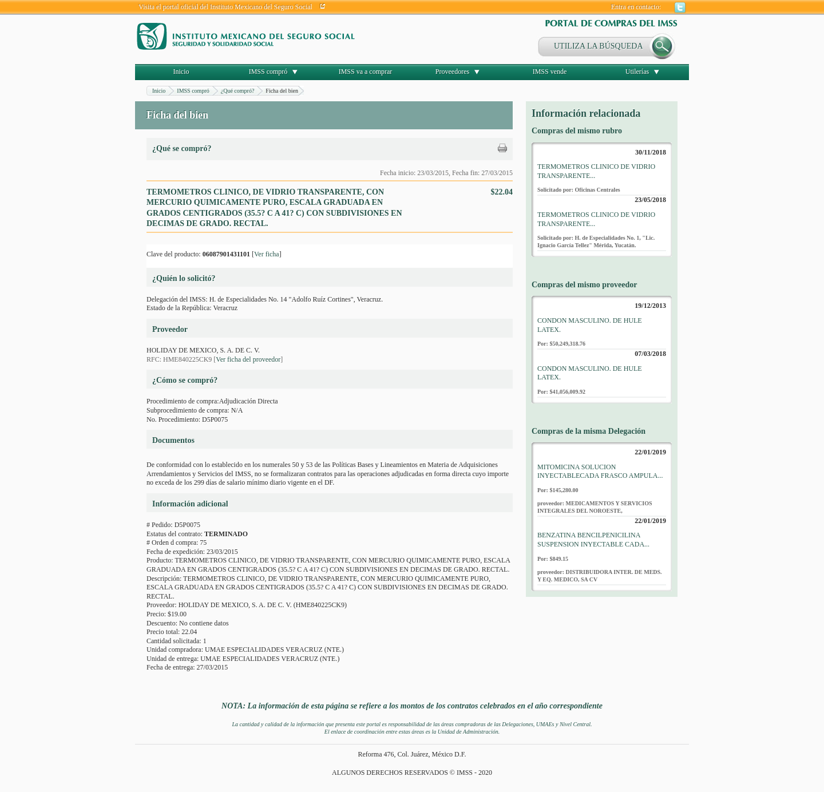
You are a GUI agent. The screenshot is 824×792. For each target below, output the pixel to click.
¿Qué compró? (238, 91)
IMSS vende (550, 72)
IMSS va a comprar (366, 72)
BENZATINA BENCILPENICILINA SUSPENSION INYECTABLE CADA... (593, 539)
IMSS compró (268, 72)
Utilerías (637, 72)
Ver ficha (266, 254)
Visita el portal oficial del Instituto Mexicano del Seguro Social (225, 7)
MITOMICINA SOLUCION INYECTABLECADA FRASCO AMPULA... (600, 471)
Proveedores (452, 72)
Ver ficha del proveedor (248, 359)
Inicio (181, 72)
